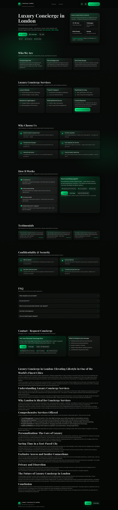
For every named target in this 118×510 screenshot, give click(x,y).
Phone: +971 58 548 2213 (43, 346)
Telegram (22, 34)
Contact (61, 4)
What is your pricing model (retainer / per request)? (59, 306)
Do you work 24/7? (59, 301)
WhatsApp (33, 34)
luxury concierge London (68, 428)
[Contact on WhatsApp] (85, 4)
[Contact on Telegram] (81, 4)
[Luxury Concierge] (26, 4)
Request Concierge (94, 4)
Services (54, 4)
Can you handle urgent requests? (59, 316)
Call (42, 34)
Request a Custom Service (82, 109)
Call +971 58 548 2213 (83, 193)
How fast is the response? (59, 311)
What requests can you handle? (59, 295)
